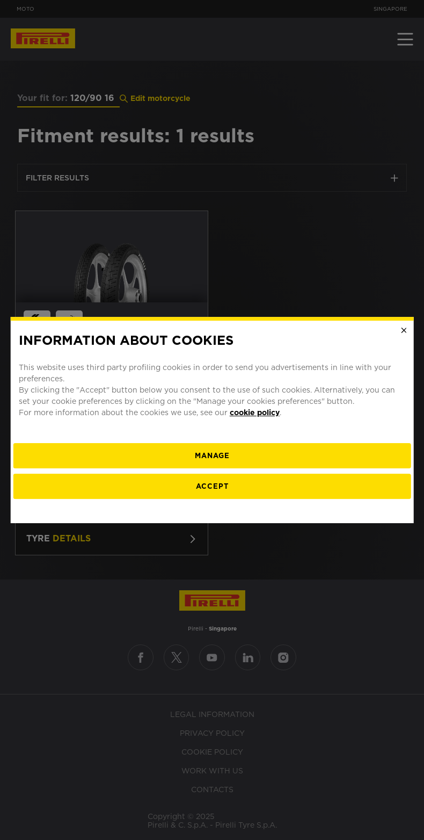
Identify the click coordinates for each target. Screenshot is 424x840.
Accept (212, 486)
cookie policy (255, 412)
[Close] (404, 330)
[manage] (212, 455)
